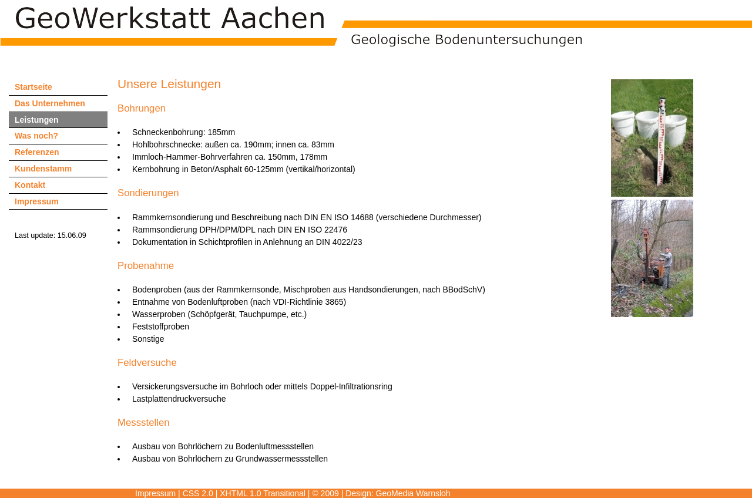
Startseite (33, 87)
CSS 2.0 (198, 493)
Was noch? (36, 135)
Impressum (37, 201)
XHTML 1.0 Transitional (263, 493)
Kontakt (30, 185)
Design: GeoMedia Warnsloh (397, 493)
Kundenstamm (43, 168)
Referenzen (37, 152)
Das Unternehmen (50, 103)
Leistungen (37, 119)
